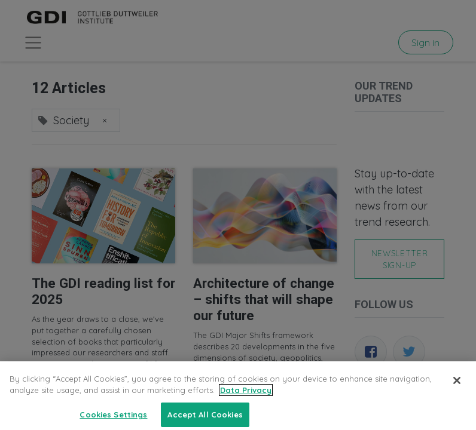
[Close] (457, 390)
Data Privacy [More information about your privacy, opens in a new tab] (245, 400)
